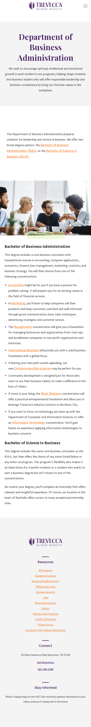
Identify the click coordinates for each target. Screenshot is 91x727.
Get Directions (45, 662)
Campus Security (45, 592)
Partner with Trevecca (45, 613)
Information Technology (28, 422)
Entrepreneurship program (32, 368)
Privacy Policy (45, 624)
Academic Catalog (45, 575)
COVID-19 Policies (45, 619)
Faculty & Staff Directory (45, 581)
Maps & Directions (45, 603)
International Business (23, 350)
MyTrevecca (45, 570)
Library (45, 608)
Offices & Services (45, 586)
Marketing (18, 303)
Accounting (16, 285)
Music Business (51, 393)
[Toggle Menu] (85, 6)
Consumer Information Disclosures (45, 630)
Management (23, 327)
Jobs (45, 597)
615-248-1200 (45, 669)
